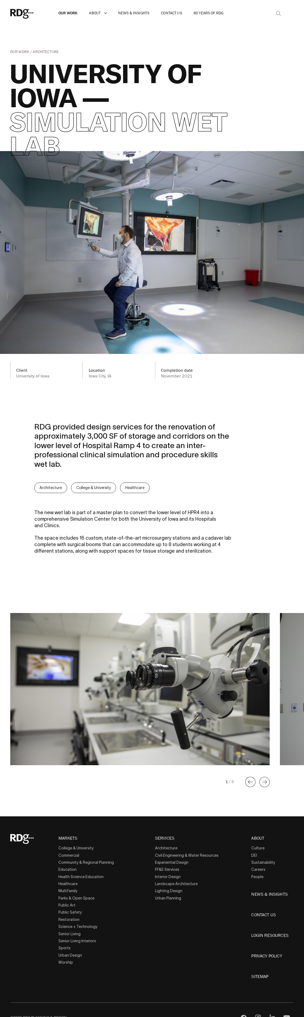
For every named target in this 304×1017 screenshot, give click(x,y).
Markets (67, 838)
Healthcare (134, 487)
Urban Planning (168, 898)
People (257, 877)
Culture (258, 848)
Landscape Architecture (176, 884)
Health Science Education (81, 877)
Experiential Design (172, 862)
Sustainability (263, 862)
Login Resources (269, 935)
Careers (258, 869)
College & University (93, 487)
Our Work (67, 13)
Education (67, 869)
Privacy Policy (266, 956)
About (95, 13)
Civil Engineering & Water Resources (187, 855)
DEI (254, 855)
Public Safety (70, 912)
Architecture (46, 51)
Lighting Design (168, 891)
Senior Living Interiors (77, 941)
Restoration (69, 919)
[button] (106, 13)
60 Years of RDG (208, 13)
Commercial (68, 855)
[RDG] (30, 13)
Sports (64, 948)
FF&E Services (167, 869)
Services (164, 838)
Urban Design (70, 955)
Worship (65, 962)
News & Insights (133, 13)
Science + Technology (77, 926)
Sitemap (259, 977)
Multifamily (67, 891)
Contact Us (171, 13)
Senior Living (69, 934)
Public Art (66, 905)
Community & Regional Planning (86, 862)
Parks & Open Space (76, 898)
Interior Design (168, 877)
